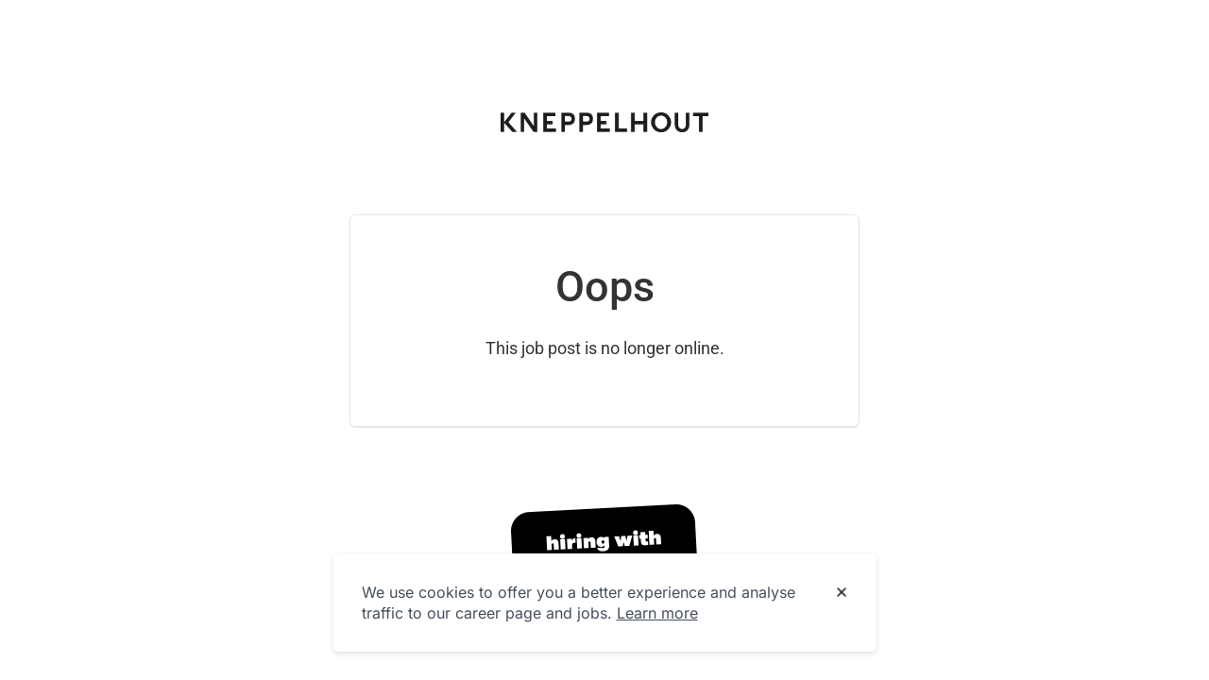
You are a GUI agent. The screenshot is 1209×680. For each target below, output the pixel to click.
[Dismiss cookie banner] (841, 593)
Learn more (657, 613)
